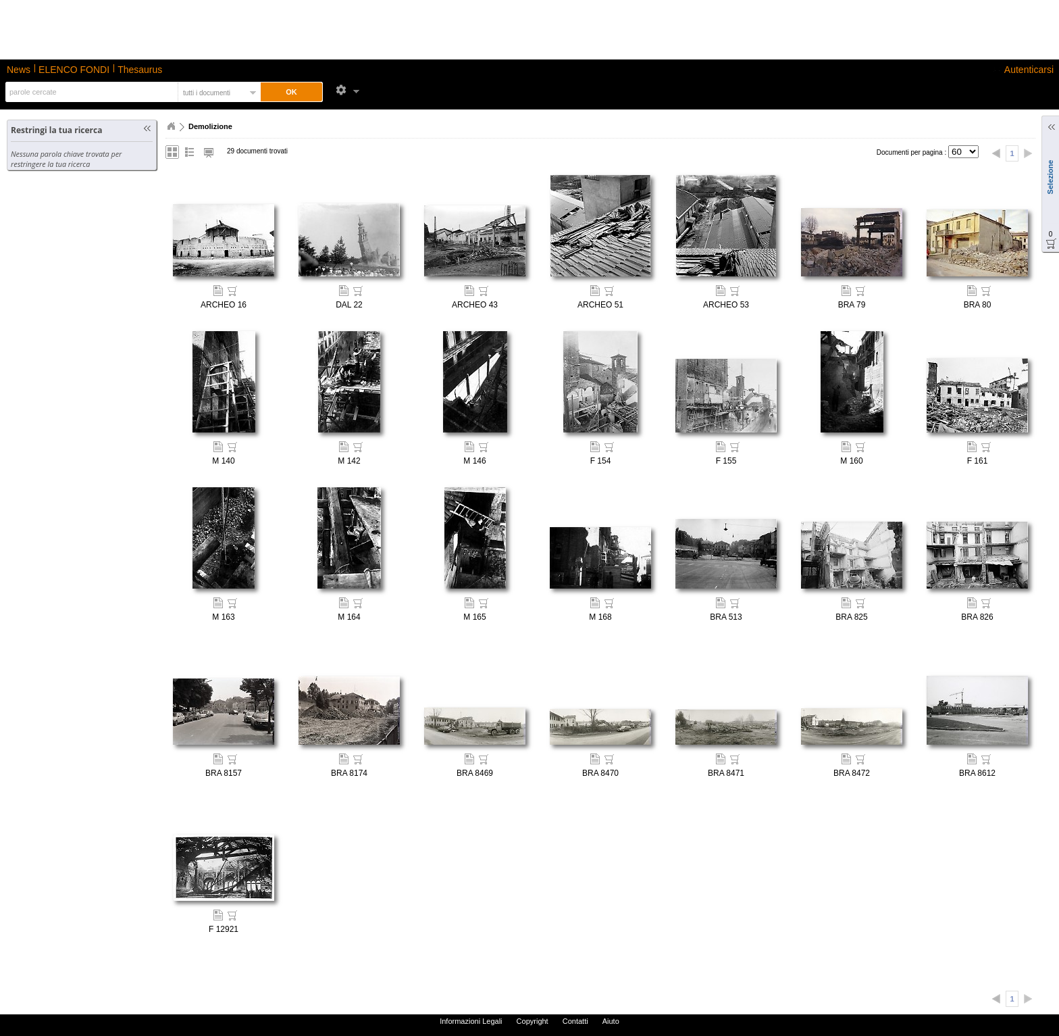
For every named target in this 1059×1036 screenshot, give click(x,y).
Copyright (532, 1021)
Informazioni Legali (471, 1021)
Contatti (575, 1021)
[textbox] (90, 91)
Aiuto (610, 1021)
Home (170, 126)
